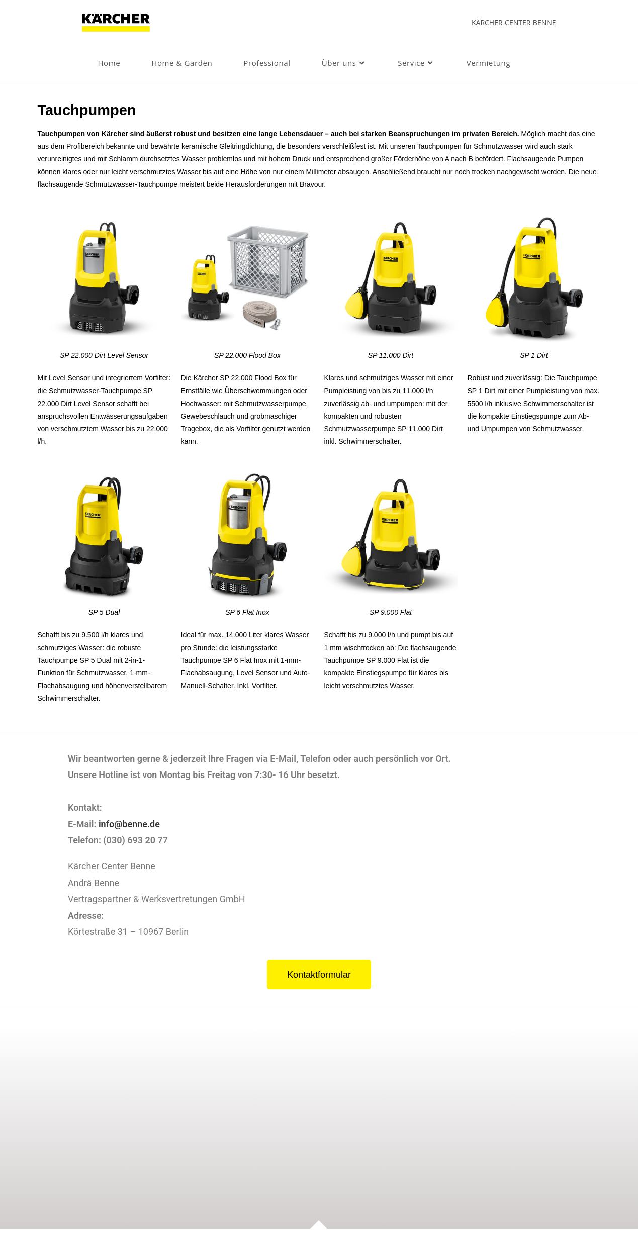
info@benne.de (127, 823)
